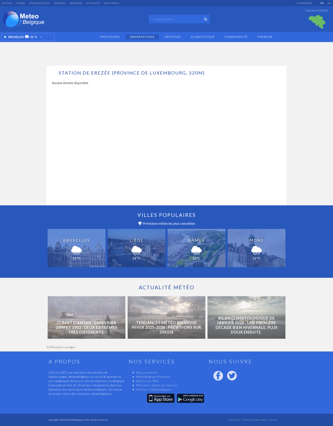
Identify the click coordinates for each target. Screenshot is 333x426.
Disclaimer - (235, 419)
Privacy (273, 419)
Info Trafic (111, 3)
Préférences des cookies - (255, 419)
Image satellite (39, 3)
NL (329, 3)
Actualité (93, 3)
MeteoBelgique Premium (153, 376)
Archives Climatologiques (153, 389)
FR (321, 3)
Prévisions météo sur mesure (156, 385)
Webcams (75, 3)
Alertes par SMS (147, 381)
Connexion (304, 3)
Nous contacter (147, 372)
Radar (21, 3)
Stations (59, 3)
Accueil (7, 3)
